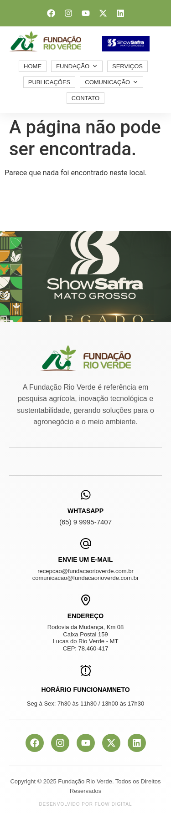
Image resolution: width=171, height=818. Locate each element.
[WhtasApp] (85, 494)
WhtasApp (85, 510)
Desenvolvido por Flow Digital (85, 804)
